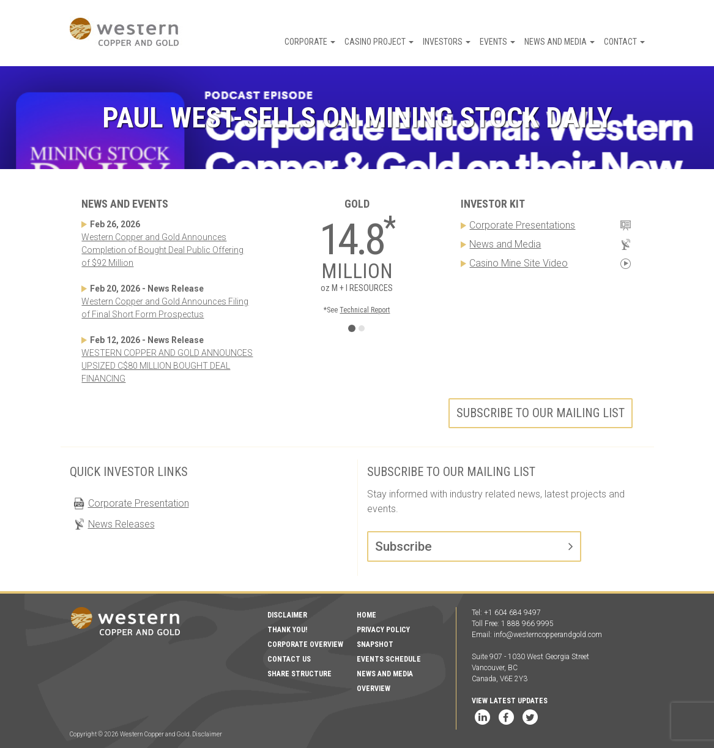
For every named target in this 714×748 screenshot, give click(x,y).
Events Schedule (389, 659)
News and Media (559, 42)
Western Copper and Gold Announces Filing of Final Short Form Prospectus (164, 308)
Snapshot (375, 644)
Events (497, 42)
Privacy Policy (383, 629)
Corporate (309, 42)
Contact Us (289, 659)
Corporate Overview (305, 644)
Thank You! (287, 629)
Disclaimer (287, 615)
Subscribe (403, 546)
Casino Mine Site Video (518, 263)
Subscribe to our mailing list (540, 413)
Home (366, 615)
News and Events (124, 203)
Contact (624, 42)
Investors (446, 42)
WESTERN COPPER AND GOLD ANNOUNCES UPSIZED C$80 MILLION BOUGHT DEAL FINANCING (167, 365)
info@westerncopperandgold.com (548, 634)
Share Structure (299, 674)
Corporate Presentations (522, 225)
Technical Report (365, 310)
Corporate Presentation (138, 503)
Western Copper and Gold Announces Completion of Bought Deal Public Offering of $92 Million (162, 250)
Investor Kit (493, 203)
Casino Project (379, 42)
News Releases (121, 524)
